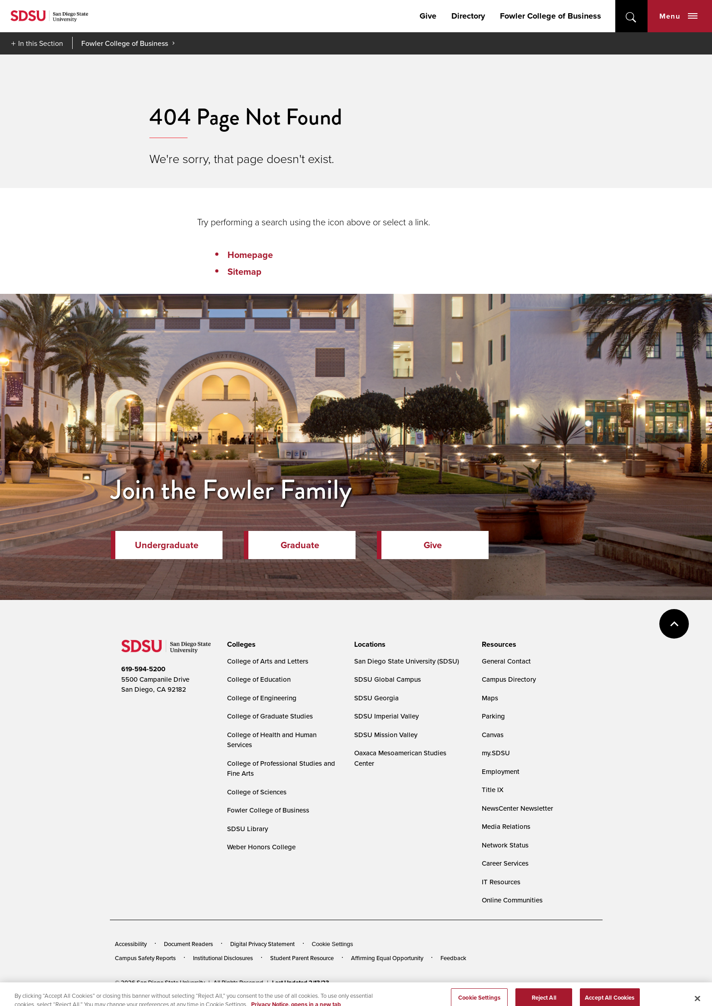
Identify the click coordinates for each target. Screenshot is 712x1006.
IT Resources (501, 882)
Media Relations (506, 826)
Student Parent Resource (302, 958)
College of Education (259, 679)
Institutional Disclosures (223, 958)
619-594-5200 (143, 669)
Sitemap (244, 271)
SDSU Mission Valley (385, 734)
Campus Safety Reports (145, 958)
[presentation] (240, 644)
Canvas (493, 734)
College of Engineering (262, 698)
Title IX (493, 789)
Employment (500, 771)
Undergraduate (166, 545)
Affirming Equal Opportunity (387, 958)
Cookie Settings (332, 944)
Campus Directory (509, 679)
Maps (490, 698)
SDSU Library (247, 828)
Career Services (505, 863)
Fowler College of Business (550, 16)
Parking (493, 716)
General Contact (506, 661)
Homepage (250, 255)
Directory (468, 16)
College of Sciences (257, 792)
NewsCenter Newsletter (517, 808)
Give (428, 16)
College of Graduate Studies (270, 716)
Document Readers (188, 944)
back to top (674, 624)
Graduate (300, 545)
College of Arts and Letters (267, 661)
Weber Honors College (261, 847)
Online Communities (512, 900)
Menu (678, 16)
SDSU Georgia (376, 698)
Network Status (505, 845)
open (631, 16)
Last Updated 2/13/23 (300, 982)
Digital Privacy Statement (262, 944)
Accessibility (131, 944)
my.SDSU (496, 753)
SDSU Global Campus (387, 679)
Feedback (453, 958)
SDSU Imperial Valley (386, 716)
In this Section (40, 43)
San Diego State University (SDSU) (406, 661)
